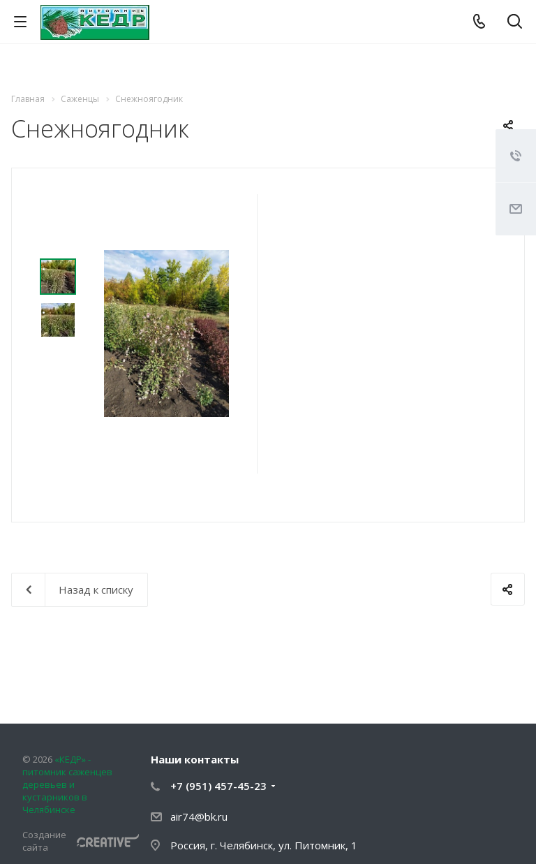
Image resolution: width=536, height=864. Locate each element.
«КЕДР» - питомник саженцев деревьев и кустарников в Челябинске (67, 784)
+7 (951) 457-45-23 (218, 786)
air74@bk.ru (199, 816)
